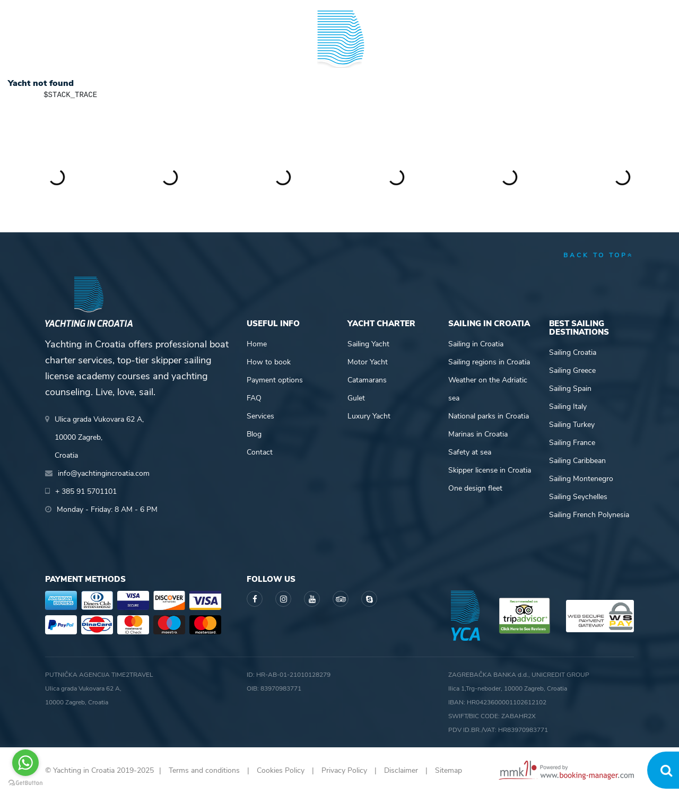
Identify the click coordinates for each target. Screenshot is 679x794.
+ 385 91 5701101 (81, 10)
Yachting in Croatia (340, 93)
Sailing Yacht (368, 344)
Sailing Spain (570, 388)
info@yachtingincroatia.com (175, 10)
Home (257, 344)
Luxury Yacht (368, 416)
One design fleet (475, 488)
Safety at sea (469, 452)
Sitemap (448, 770)
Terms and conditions (204, 770)
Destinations (156, 49)
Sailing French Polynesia (589, 515)
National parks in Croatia (488, 416)
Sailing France (572, 443)
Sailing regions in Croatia (489, 362)
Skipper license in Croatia (489, 470)
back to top (598, 255)
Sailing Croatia (572, 352)
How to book (269, 362)
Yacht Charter (75, 49)
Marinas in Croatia (478, 434)
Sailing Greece (572, 370)
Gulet (356, 398)
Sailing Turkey (572, 425)
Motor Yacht (367, 362)
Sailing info (427, 49)
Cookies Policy (280, 770)
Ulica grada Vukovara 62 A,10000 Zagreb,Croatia (99, 437)
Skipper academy (241, 49)
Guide (501, 49)
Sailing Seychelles (578, 497)
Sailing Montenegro (581, 479)
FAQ (254, 398)
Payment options (275, 380)
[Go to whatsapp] (25, 762)
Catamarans (367, 380)
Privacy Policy (344, 770)
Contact (260, 452)
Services (260, 416)
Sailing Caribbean (577, 461)
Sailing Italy (568, 407)
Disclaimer (401, 770)
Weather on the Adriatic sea (487, 389)
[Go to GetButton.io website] (25, 783)
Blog (561, 49)
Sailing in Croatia (475, 344)
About (621, 49)
